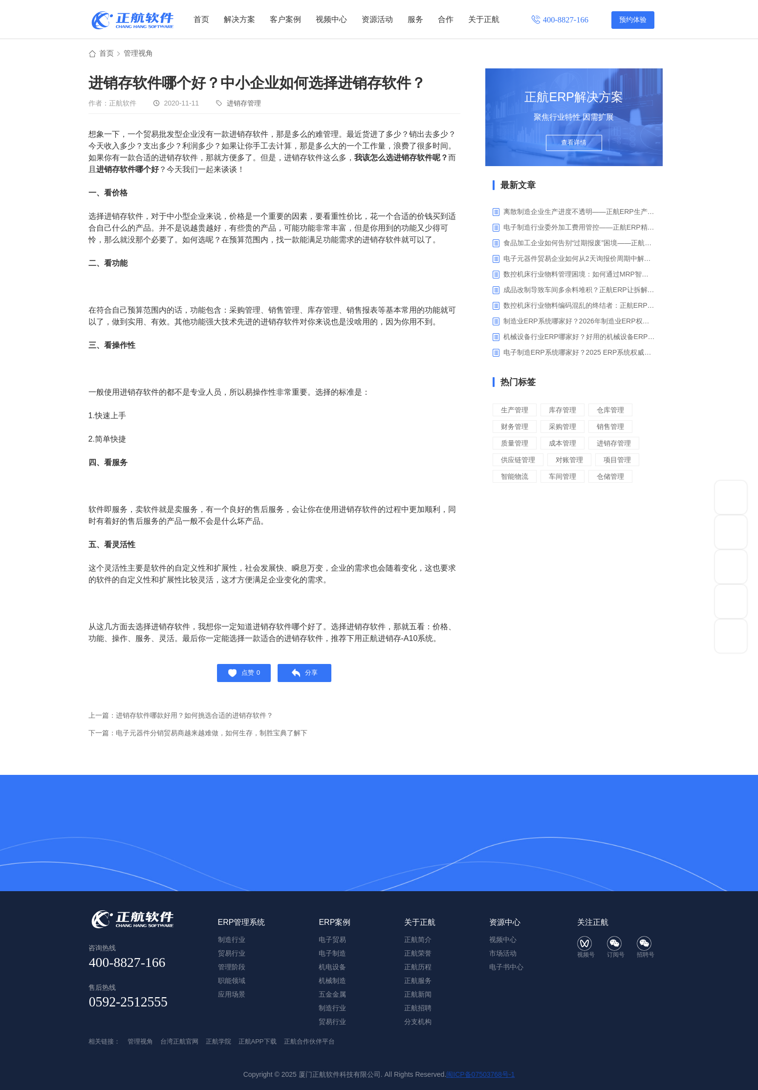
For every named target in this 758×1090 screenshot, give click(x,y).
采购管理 (565, 428)
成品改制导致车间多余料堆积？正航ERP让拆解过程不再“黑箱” (579, 291)
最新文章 (518, 187)
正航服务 (418, 980)
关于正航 (483, 19)
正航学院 (218, 1041)
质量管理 (515, 444)
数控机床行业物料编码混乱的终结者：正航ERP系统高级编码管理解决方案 (579, 307)
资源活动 (377, 19)
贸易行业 (332, 1022)
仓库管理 (615, 411)
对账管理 (572, 461)
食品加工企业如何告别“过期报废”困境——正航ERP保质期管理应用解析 (579, 244)
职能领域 (231, 980)
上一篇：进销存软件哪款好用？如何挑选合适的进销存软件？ (187, 720)
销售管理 (615, 428)
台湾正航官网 (179, 1041)
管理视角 (140, 54)
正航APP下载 (257, 1041)
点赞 (242, 676)
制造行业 (332, 1008)
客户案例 (285, 19)
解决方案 (239, 19)
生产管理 (515, 411)
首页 (201, 19)
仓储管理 (615, 477)
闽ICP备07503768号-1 (480, 1074)
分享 (307, 676)
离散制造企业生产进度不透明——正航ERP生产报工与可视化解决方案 (579, 213)
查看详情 (573, 147)
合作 (446, 19)
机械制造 (332, 980)
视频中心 (331, 19)
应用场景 (231, 994)
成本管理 (565, 444)
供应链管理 (519, 461)
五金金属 (332, 994)
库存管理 (565, 411)
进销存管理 (244, 104)
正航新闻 (418, 994)
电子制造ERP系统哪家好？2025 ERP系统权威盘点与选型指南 (579, 354)
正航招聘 (418, 1008)
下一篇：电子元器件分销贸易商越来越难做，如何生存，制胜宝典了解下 (205, 737)
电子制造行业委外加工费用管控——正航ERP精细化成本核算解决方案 (579, 229)
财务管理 (515, 428)
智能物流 (515, 477)
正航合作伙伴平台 (309, 1041)
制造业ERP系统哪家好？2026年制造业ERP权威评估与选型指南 (579, 322)
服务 (415, 19)
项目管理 (622, 461)
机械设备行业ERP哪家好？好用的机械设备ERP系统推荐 (579, 338)
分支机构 (418, 1022)
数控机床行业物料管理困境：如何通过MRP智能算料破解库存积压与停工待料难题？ (579, 275)
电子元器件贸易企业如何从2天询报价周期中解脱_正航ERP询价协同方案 (579, 260)
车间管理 (565, 477)
